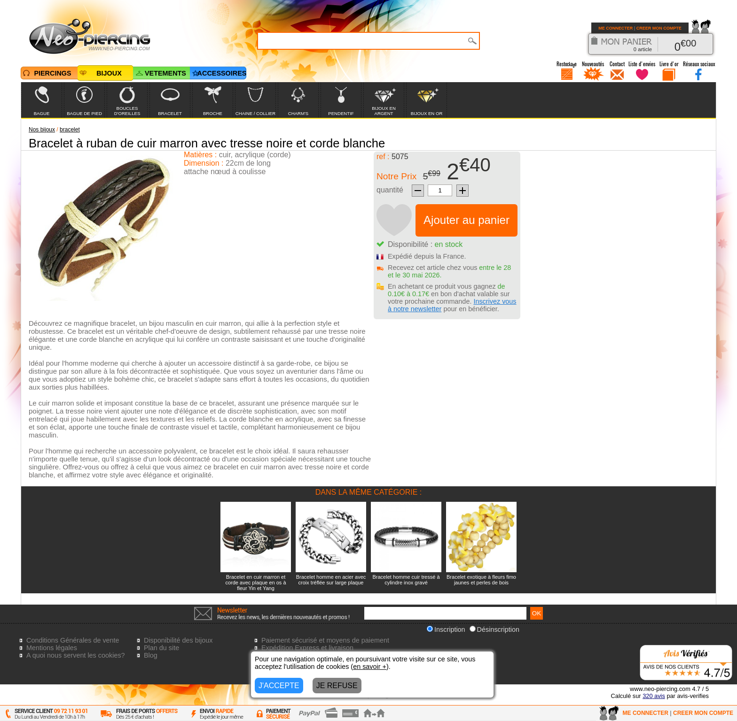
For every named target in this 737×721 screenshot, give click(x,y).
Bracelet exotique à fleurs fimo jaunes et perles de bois (481, 579)
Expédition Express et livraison (307, 648)
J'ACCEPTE (279, 686)
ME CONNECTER (615, 28)
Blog (150, 655)
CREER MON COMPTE (659, 28)
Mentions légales (51, 648)
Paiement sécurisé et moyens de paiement (325, 640)
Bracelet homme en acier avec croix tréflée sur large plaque (331, 579)
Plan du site (161, 648)
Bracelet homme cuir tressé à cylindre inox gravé (405, 579)
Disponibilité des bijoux (178, 640)
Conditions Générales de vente (72, 640)
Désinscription (494, 629)
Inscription (446, 629)
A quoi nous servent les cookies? (75, 655)
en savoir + (369, 666)
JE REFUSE (337, 686)
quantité (389, 190)
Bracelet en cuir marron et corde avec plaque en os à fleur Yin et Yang (255, 582)
